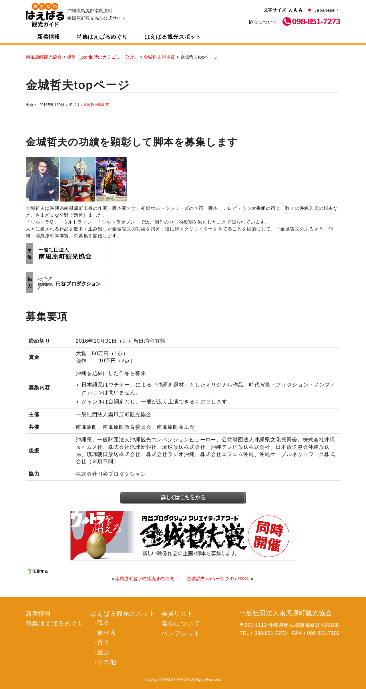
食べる (106, 632)
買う (103, 642)
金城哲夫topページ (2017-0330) (218, 578)
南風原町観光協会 (45, 15)
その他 (106, 662)
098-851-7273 (316, 21)
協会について (263, 22)
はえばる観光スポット (173, 37)
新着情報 (48, 37)
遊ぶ (103, 652)
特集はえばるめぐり (102, 37)
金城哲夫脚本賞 (96, 104)
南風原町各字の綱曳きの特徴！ (146, 578)
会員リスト (177, 613)
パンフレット (181, 633)
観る (103, 622)
